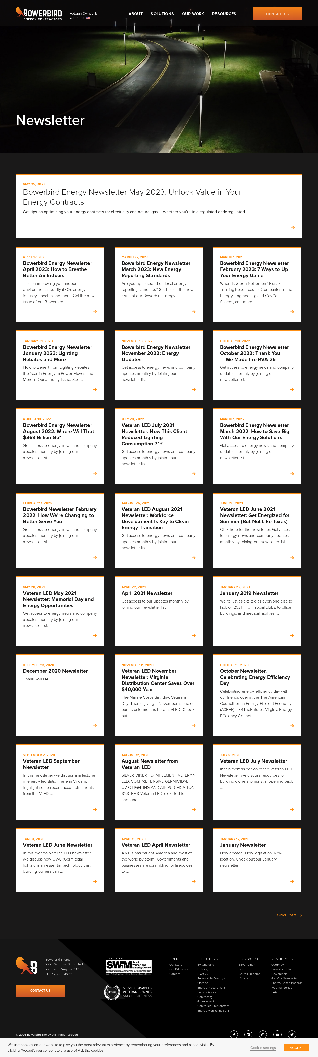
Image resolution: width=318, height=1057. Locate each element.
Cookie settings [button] (263, 1047)
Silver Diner (247, 964)
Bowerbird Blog (282, 969)
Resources (224, 14)
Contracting (205, 996)
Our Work (193, 14)
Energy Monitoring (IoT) (213, 1010)
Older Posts (287, 915)
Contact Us (277, 13)
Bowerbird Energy (39, 13)
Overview (278, 964)
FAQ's (275, 992)
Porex (243, 969)
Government (205, 1001)
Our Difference (179, 969)
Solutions (162, 14)
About (136, 14)
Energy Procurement (211, 987)
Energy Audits (207, 992)
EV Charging (205, 964)
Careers (174, 974)
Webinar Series (281, 987)
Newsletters (279, 974)
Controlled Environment (213, 1006)
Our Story (175, 964)
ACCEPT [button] (296, 1047)
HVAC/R (202, 974)
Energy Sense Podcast (286, 983)
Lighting (202, 969)
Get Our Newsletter (284, 978)
